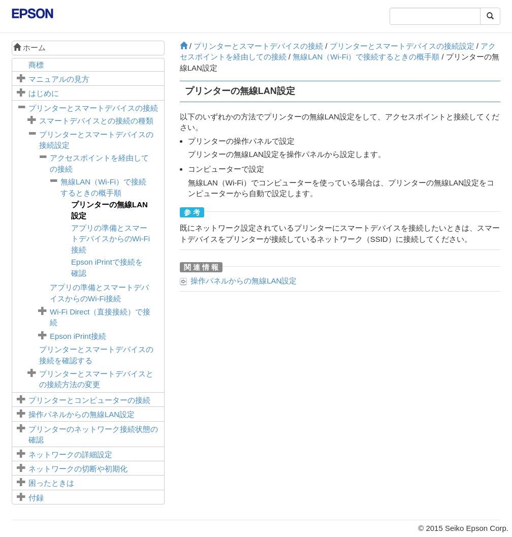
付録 (36, 497)
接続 (78, 336)
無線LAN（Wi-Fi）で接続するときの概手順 (366, 56)
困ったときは (51, 483)
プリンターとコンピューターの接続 (89, 400)
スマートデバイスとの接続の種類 (96, 120)
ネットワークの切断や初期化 (77, 468)
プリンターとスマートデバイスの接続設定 (402, 46)
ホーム (29, 47)
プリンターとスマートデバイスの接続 (93, 108)
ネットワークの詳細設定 (70, 454)
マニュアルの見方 (58, 79)
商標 (36, 64)
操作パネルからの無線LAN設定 (81, 414)
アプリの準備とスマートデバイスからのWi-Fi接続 (110, 239)
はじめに (43, 93)
